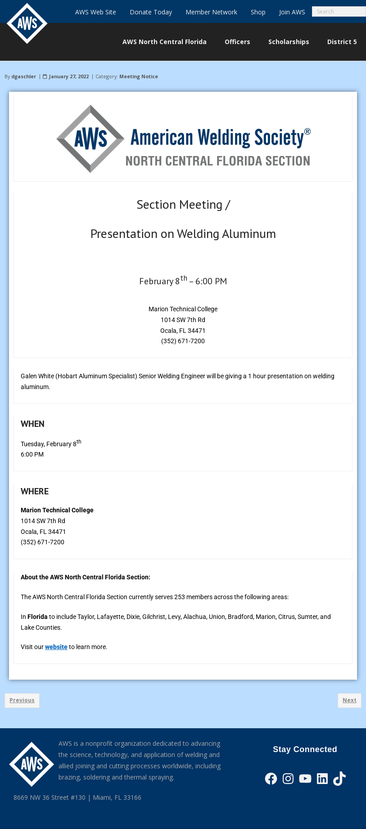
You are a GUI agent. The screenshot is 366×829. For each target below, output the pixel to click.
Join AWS (292, 12)
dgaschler (23, 76)
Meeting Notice (138, 76)
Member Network (211, 12)
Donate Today (151, 12)
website (56, 646)
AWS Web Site (95, 12)
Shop (258, 12)
